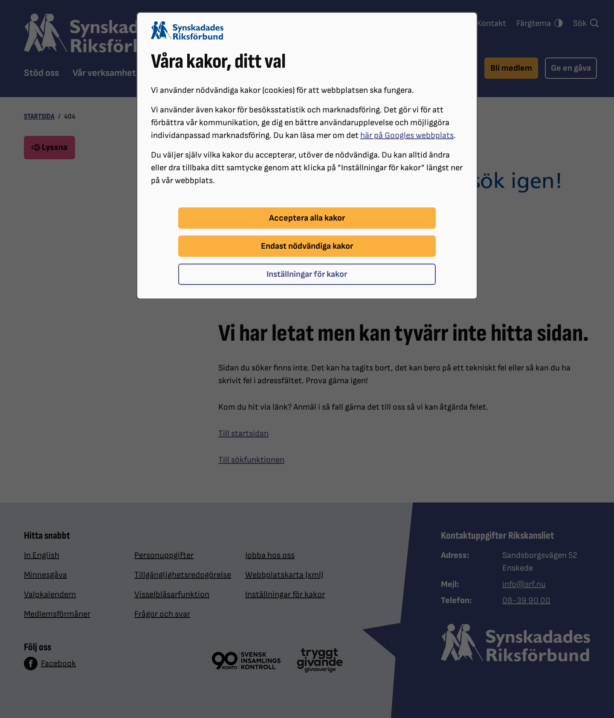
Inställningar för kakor (306, 274)
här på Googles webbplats (407, 135)
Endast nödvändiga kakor (307, 246)
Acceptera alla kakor (307, 218)
